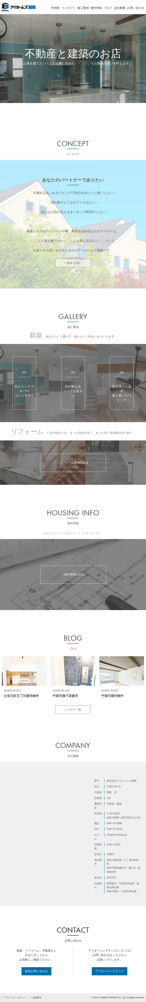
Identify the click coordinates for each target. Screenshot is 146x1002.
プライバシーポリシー (15, 997)
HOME (55, 7)
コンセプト (68, 7)
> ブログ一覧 (73, 721)
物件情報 (96, 7)
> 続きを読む (73, 274)
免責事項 (37, 997)
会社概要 (119, 7)
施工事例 (83, 7)
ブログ (108, 7)
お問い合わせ (135, 7)
